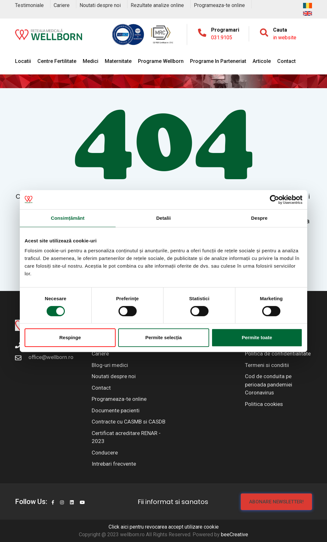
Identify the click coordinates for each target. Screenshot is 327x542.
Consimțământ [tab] (67, 218)
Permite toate (257, 337)
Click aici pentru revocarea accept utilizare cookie (164, 527)
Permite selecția (163, 337)
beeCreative (234, 534)
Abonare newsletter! (276, 502)
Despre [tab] (259, 218)
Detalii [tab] (163, 218)
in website (284, 37)
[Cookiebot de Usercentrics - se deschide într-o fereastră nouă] (274, 199)
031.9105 (221, 37)
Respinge (70, 337)
